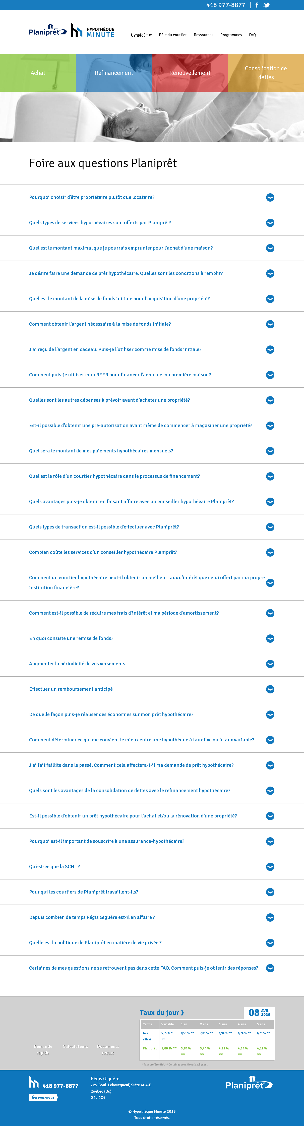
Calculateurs (75, 1046)
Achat (38, 73)
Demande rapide (43, 1049)
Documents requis (108, 1049)
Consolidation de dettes (266, 73)
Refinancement (114, 73)
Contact (138, 35)
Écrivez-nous (43, 1097)
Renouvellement (189, 73)
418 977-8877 (60, 1086)
